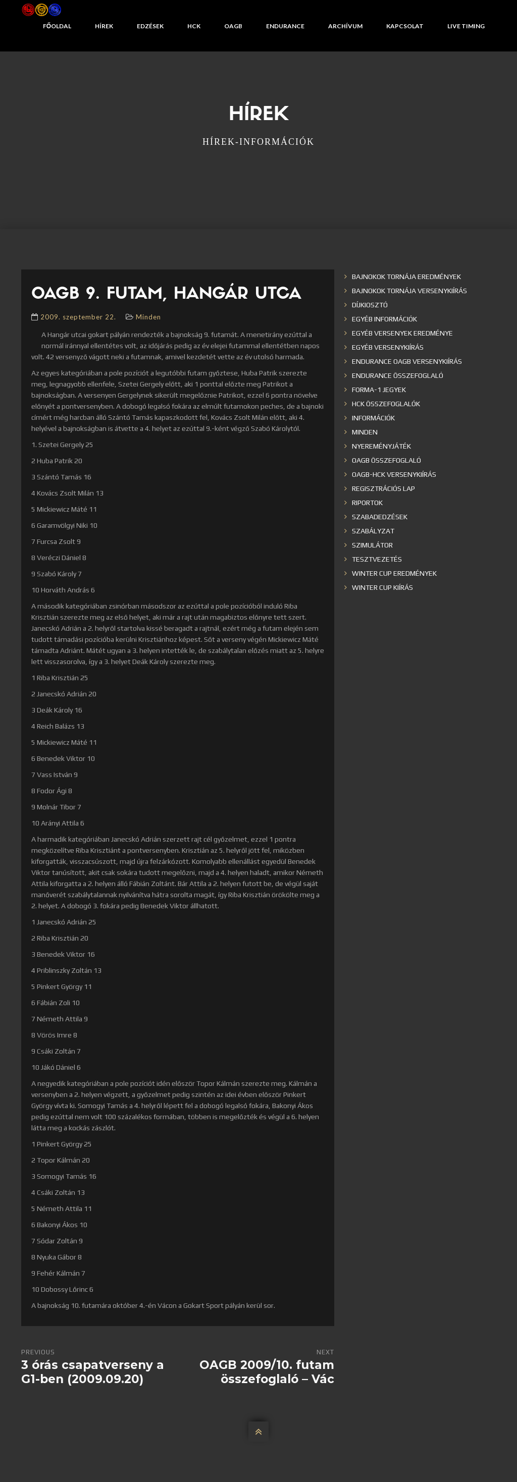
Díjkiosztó (370, 305)
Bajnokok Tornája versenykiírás (409, 291)
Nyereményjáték (381, 446)
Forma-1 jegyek (379, 390)
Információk (373, 418)
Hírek (104, 26)
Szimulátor (372, 545)
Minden (148, 317)
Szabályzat (373, 531)
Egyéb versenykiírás (388, 347)
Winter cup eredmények (394, 573)
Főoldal (57, 26)
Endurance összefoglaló (397, 375)
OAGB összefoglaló (386, 460)
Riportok (367, 503)
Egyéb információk (384, 319)
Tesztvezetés (377, 559)
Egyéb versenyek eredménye (402, 333)
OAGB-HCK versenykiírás (394, 474)
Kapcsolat (405, 26)
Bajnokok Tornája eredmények (406, 276)
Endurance (285, 26)
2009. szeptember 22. (78, 317)
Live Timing (466, 26)
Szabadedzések (379, 517)
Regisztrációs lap (383, 488)
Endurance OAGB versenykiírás (407, 361)
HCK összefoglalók (386, 404)
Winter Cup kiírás (382, 587)
